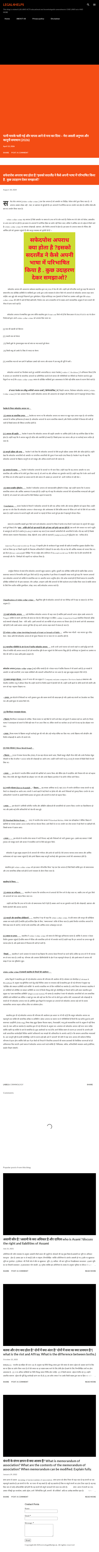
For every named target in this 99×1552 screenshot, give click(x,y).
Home (5, 19)
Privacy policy (37, 19)
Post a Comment (19, 152)
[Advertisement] (49, 41)
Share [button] (6, 152)
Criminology (16, 1084)
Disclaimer (53, 19)
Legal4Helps (13, 4)
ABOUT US (19, 19)
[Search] (88, 4)
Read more (90, 1271)
